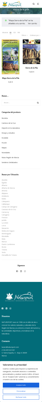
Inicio (13, 13)
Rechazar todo (21, 397)
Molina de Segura (8, 231)
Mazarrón (5, 228)
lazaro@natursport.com (10, 347)
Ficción (4, 143)
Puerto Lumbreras (8, 244)
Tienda (18, 13)
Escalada (5, 138)
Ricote (4, 247)
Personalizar (21, 391)
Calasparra (5, 201)
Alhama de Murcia (8, 188)
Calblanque (6, 204)
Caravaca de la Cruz (9, 209)
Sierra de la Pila (31, 68)
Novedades (6, 153)
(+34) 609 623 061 (8, 350)
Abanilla (4, 180)
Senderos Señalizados (10, 162)
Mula (3, 239)
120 (14, 32)
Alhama (4, 185)
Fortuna (4, 217)
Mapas (4, 148)
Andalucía (5, 196)
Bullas (4, 199)
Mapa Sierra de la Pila (10, 78)
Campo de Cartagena (9, 207)
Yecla (3, 252)
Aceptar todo (21, 385)
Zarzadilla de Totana (9, 255)
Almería (4, 191)
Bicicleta (5, 118)
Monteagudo (6, 234)
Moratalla (5, 236)
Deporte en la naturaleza (11, 128)
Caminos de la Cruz (9, 123)
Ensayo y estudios (8, 133)
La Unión (5, 223)
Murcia (4, 242)
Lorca (4, 225)
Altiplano (5, 193)
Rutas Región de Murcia (10, 157)
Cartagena (5, 215)
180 (18, 32)
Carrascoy (5, 212)
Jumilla (4, 220)
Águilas (4, 183)
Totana (4, 250)
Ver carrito (32, 23)
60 (10, 32)
